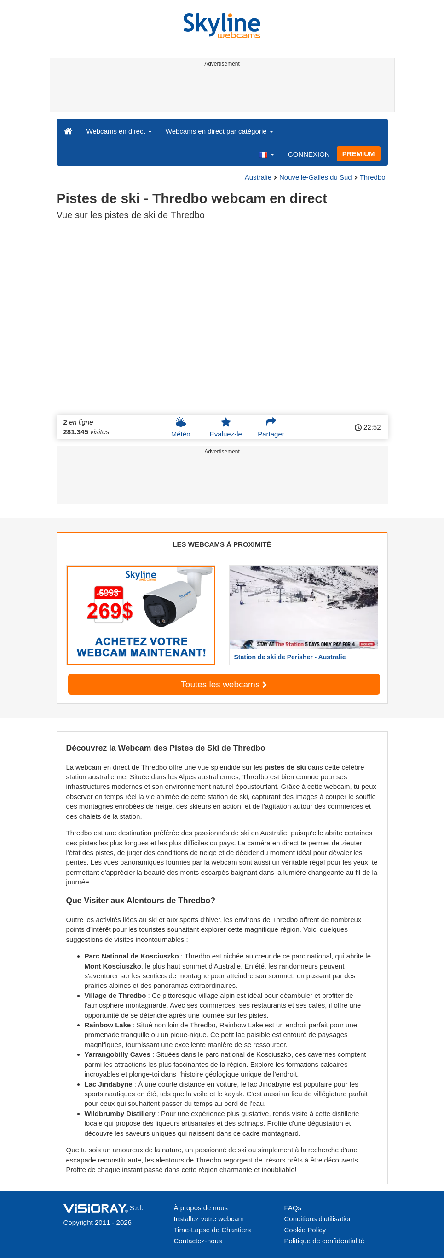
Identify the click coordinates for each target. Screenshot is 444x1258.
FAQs (293, 1208)
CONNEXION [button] (309, 154)
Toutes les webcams (223, 684)
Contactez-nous (198, 1241)
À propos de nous (201, 1208)
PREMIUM (358, 154)
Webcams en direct (119, 131)
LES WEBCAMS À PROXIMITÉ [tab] (222, 544)
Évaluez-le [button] (226, 427)
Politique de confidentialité (324, 1241)
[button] (266, 153)
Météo (180, 427)
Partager (271, 427)
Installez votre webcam (209, 1219)
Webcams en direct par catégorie (219, 131)
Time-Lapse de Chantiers (212, 1230)
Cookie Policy (305, 1230)
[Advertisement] (220, 91)
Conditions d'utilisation (318, 1219)
